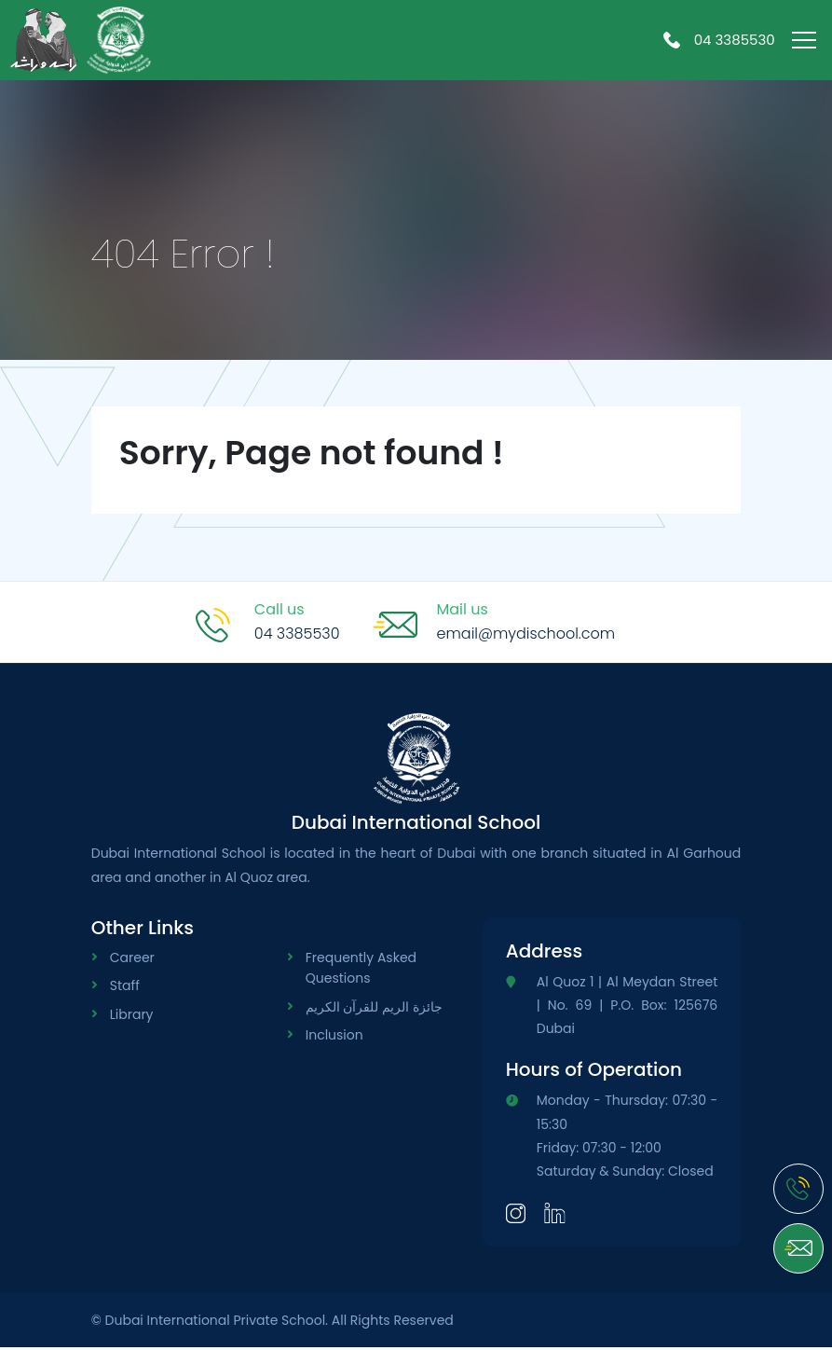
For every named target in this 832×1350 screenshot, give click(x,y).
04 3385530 (719, 40)
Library (132, 1016)
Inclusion (334, 1037)
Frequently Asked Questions (361, 969)
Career (132, 959)
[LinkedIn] (555, 1214)
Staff (125, 988)
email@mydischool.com (526, 635)
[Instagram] (515, 1214)
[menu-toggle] (804, 43)
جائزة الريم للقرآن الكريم (374, 1008)
